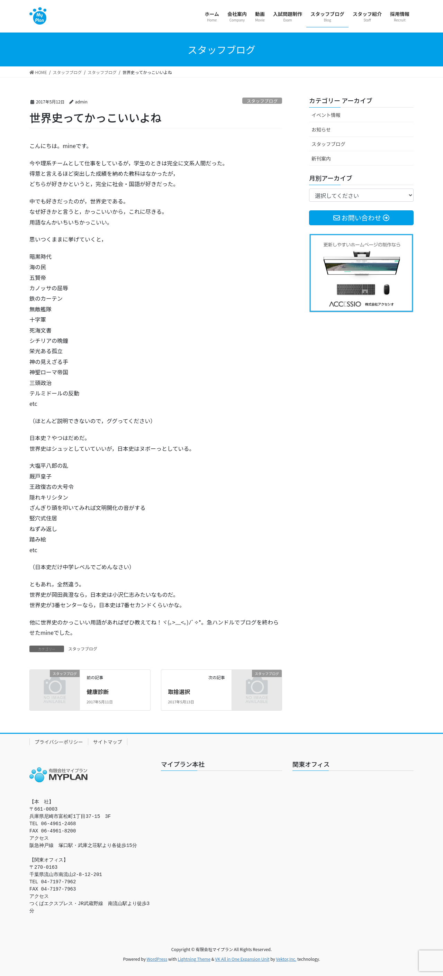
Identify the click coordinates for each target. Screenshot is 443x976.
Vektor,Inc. (286, 959)
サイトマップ (107, 741)
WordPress (157, 959)
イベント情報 (326, 114)
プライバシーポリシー (59, 741)
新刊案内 (321, 158)
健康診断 (98, 691)
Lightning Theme (194, 959)
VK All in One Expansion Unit (242, 959)
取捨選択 (179, 691)
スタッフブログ (262, 101)
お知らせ (321, 129)
